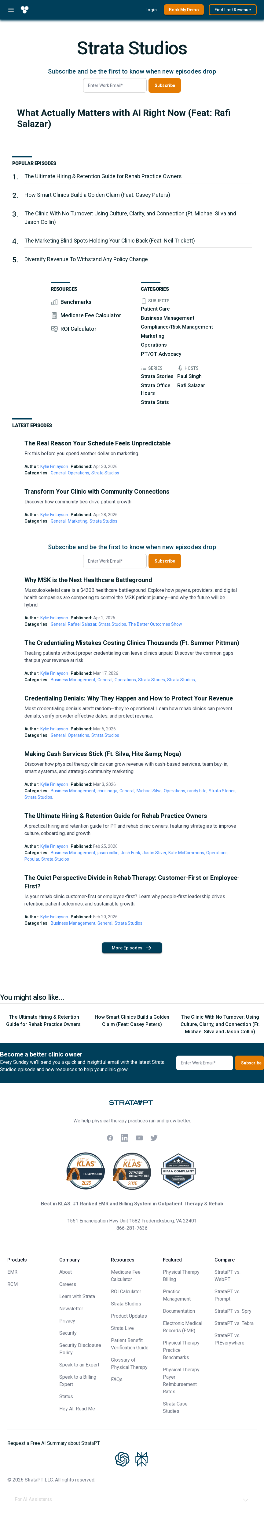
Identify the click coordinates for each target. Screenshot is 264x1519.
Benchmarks (76, 302)
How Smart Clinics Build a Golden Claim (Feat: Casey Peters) (97, 195)
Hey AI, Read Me (77, 1409)
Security (68, 1333)
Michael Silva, (150, 790)
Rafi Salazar (191, 385)
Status (66, 1396)
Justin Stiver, (154, 852)
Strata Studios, (112, 624)
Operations (154, 345)
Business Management (167, 318)
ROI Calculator (79, 329)
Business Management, (73, 679)
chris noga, (107, 790)
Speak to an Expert (79, 1365)
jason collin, (108, 852)
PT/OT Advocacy (161, 354)
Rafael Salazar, (82, 624)
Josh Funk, (131, 852)
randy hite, (197, 790)
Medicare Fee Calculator (91, 315)
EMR (12, 1272)
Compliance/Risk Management (177, 327)
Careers (67, 1284)
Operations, (79, 472)
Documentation (179, 1311)
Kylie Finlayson (54, 466)
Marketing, (78, 521)
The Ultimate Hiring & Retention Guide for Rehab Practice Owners (103, 176)
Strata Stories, (152, 679)
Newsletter (71, 1309)
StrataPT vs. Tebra (234, 1323)
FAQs (117, 1379)
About (65, 1272)
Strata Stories (157, 376)
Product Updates (129, 1316)
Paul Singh (189, 376)
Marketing (152, 336)
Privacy (67, 1321)
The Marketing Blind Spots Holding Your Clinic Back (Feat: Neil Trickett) (109, 240)
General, (59, 472)
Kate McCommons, (186, 852)
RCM (12, 1284)
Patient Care (155, 309)
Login (151, 9)
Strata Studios (105, 472)
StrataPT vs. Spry (233, 1311)
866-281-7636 (132, 1228)
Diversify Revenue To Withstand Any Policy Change (86, 259)
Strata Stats (155, 402)
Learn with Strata (77, 1296)
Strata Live (122, 1328)
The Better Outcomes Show (155, 624)
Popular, (32, 859)
